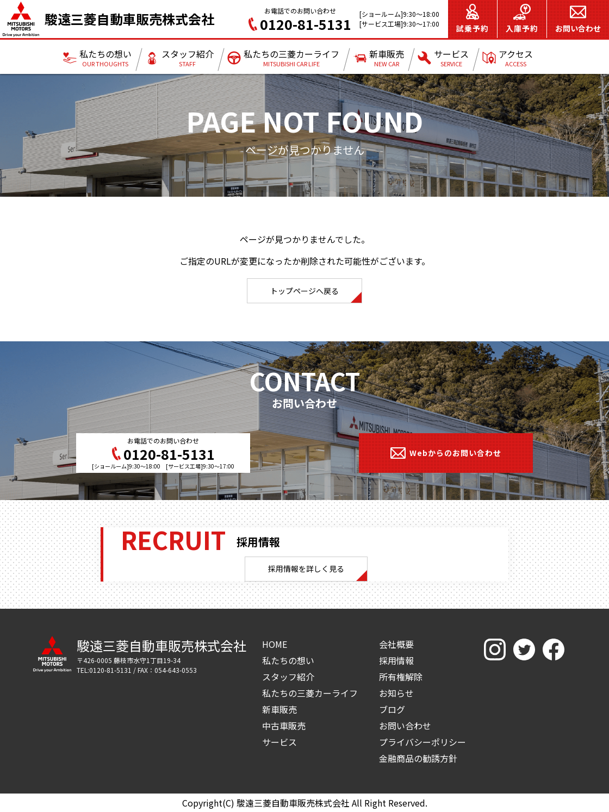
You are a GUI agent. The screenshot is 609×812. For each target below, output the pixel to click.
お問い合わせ (405, 725)
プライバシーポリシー (422, 741)
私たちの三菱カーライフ (310, 692)
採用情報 (396, 660)
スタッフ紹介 (288, 676)
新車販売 (279, 709)
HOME (274, 644)
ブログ (392, 709)
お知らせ (396, 692)
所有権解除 (400, 676)
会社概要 (396, 644)
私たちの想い (288, 660)
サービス (279, 741)
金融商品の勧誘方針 (418, 758)
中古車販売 (284, 725)
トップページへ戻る (304, 290)
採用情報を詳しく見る (306, 568)
